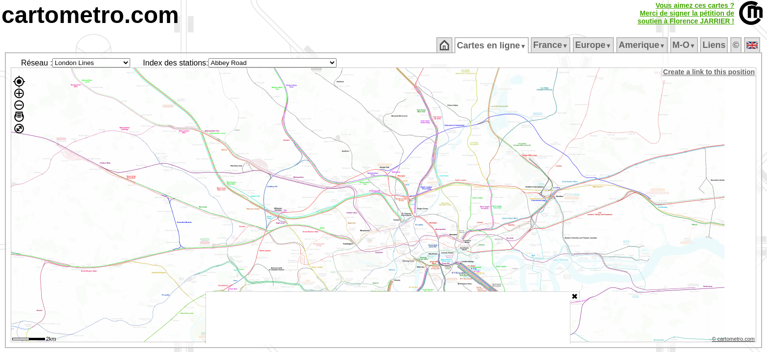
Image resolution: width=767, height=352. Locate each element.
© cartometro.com (734, 340)
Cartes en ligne (492, 45)
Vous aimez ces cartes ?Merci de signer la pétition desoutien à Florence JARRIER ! (685, 13)
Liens (714, 45)
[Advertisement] (388, 318)
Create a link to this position (709, 72)
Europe (594, 45)
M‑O (684, 45)
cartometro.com (90, 15)
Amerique (642, 45)
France (551, 45)
